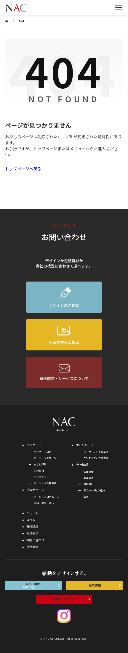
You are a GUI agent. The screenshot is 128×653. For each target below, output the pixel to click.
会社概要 (88, 471)
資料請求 (32, 526)
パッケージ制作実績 (45, 483)
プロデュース (35, 489)
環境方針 (88, 484)
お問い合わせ (35, 540)
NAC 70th (33, 585)
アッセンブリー (42, 477)
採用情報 (32, 547)
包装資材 (39, 470)
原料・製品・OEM (44, 503)
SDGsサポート (64, 599)
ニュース (32, 513)
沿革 (85, 496)
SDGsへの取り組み (94, 490)
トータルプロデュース (46, 496)
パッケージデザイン (45, 458)
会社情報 (82, 464)
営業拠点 (88, 478)
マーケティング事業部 (95, 452)
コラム (30, 519)
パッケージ (33, 445)
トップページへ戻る (23, 169)
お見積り (32, 533)
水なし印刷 (40, 464)
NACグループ (84, 445)
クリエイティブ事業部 (95, 458)
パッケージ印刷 (42, 452)
